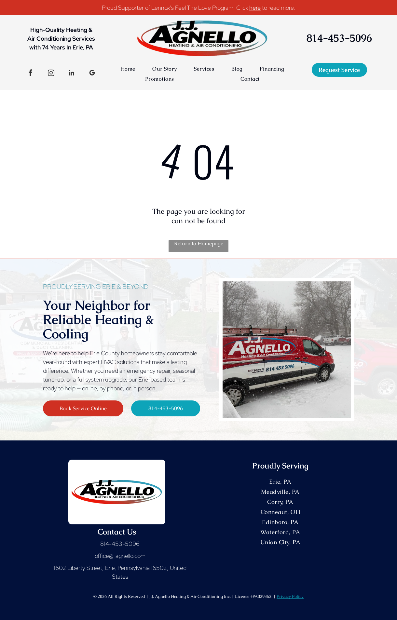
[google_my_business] (92, 73)
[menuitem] (128, 69)
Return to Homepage (198, 243)
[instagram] (51, 73)
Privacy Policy (290, 596)
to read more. (278, 7)
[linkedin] (71, 73)
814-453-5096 (120, 543)
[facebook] (30, 73)
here (255, 7)
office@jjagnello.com (120, 555)
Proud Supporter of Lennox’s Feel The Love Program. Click (175, 7)
